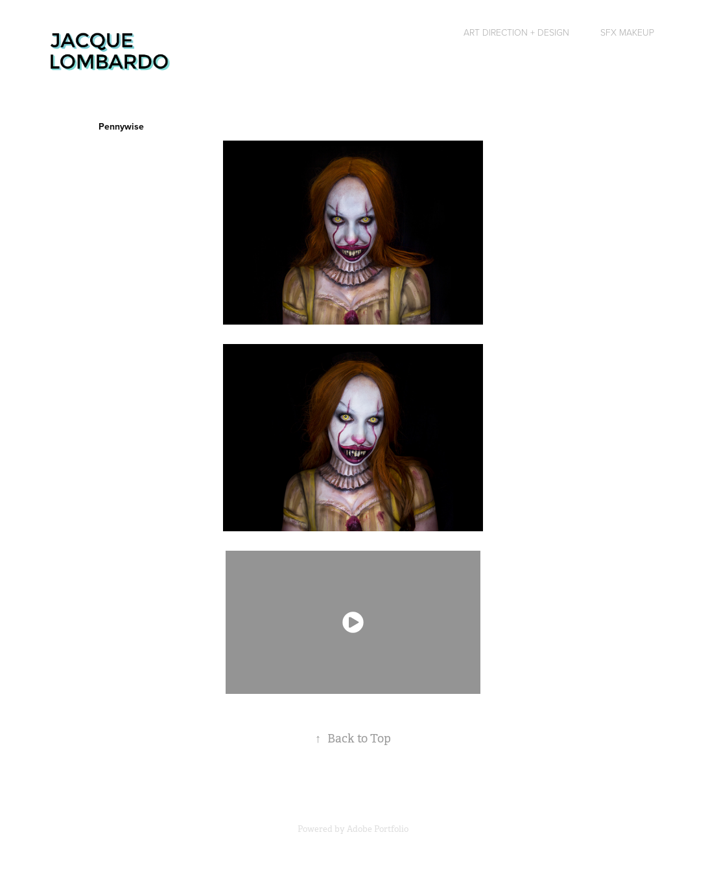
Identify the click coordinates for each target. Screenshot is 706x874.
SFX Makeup (627, 32)
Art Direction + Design (516, 32)
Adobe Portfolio (377, 828)
